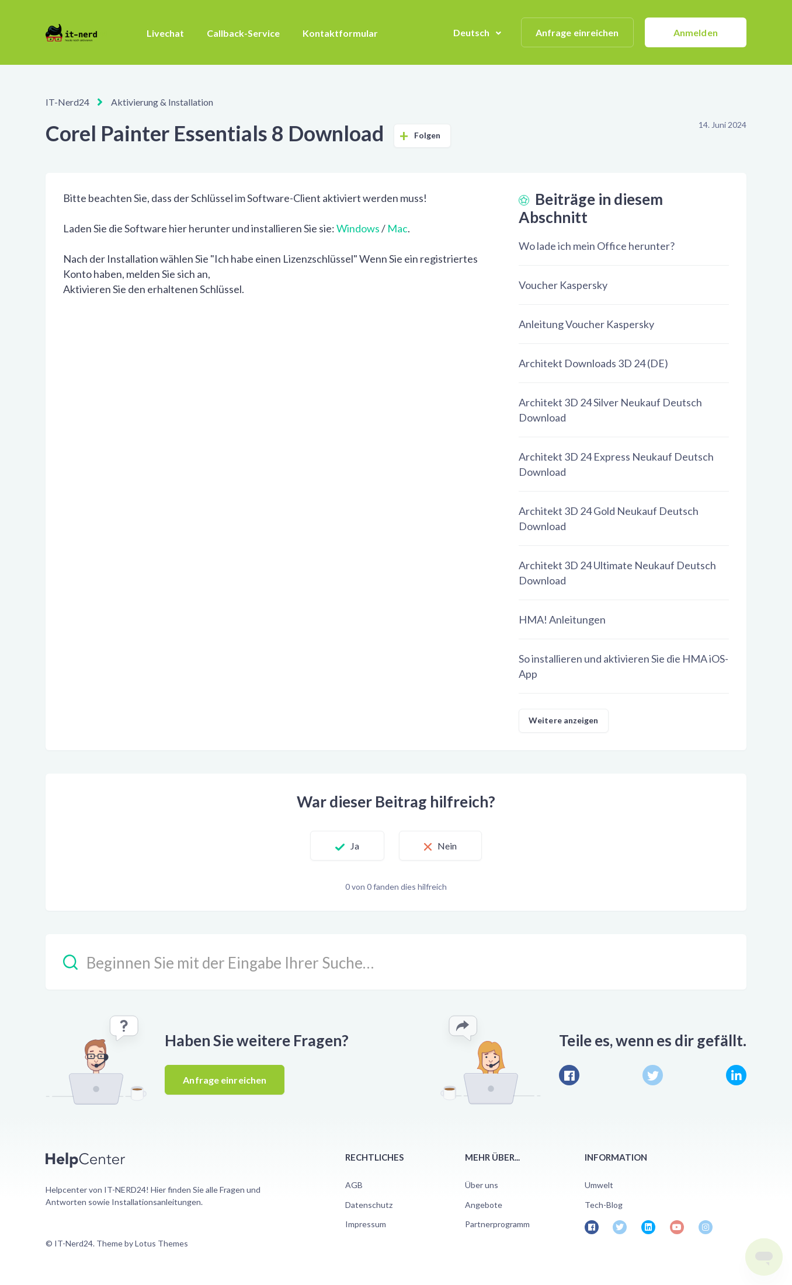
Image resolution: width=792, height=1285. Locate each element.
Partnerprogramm (497, 1224)
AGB (354, 1185)
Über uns (481, 1185)
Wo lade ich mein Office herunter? (597, 245)
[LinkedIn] (736, 1075)
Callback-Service (243, 33)
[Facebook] (569, 1075)
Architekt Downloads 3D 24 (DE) (593, 363)
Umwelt (599, 1185)
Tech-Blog (604, 1205)
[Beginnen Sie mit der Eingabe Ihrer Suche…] (396, 962)
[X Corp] (652, 1075)
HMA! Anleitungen (562, 619)
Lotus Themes (161, 1243)
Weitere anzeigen (564, 720)
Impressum (365, 1224)
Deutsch (472, 32)
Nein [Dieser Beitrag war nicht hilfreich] (447, 845)
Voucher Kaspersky (563, 284)
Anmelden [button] (695, 32)
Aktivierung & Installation (162, 101)
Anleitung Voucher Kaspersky (586, 324)
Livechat (165, 33)
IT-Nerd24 (67, 101)
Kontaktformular (340, 33)
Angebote (483, 1205)
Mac (397, 228)
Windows (358, 228)
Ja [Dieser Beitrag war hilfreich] (354, 845)
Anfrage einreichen (577, 32)
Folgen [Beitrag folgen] (427, 135)
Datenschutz (368, 1205)
